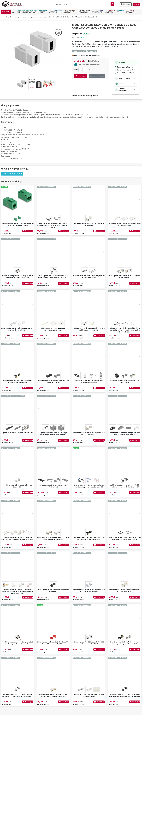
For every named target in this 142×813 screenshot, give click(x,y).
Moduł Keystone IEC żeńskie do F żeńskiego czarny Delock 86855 (53, 590)
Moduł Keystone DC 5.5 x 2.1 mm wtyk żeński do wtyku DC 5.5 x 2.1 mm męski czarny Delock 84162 (124, 695)
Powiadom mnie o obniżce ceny (89, 65)
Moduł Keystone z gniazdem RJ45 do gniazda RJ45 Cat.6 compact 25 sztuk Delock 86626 (18, 276)
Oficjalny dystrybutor (121, 89)
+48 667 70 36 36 (11, 761)
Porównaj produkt (7, 233)
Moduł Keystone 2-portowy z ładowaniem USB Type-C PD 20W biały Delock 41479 (17, 329)
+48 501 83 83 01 (11, 764)
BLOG (41, 783)
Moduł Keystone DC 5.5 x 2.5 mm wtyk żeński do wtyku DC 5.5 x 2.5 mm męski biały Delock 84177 (53, 276)
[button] (124, 4)
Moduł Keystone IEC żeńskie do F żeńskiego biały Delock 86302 (89, 224)
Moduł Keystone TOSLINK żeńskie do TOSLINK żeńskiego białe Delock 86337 (89, 643)
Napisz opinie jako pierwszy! (88, 96)
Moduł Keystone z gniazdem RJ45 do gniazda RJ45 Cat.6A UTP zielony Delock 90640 (18, 224)
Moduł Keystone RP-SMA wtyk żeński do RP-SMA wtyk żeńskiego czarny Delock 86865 (89, 538)
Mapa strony (43, 780)
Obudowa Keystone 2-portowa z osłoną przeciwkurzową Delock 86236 (53, 329)
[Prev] (38, 199)
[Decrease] (80, 70)
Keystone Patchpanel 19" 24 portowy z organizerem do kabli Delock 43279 (89, 276)
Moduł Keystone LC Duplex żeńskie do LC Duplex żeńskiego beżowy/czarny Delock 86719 (125, 643)
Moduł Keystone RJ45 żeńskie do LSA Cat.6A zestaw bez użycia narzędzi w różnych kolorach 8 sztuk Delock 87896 (17, 591)
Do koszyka (28, 231)
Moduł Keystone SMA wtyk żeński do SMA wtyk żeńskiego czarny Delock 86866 (17, 381)
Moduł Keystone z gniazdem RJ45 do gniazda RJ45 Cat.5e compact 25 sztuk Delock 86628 (18, 643)
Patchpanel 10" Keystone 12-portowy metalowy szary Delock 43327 (89, 695)
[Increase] (89, 70)
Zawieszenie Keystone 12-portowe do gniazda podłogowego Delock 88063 (89, 381)
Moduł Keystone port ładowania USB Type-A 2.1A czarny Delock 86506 (53, 381)
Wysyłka (120, 62)
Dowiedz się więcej (124, 779)
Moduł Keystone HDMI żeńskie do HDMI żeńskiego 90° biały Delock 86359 (124, 590)
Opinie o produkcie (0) (15, 168)
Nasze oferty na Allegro (47, 770)
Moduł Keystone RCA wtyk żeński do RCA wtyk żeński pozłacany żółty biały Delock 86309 (53, 695)
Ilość (75, 70)
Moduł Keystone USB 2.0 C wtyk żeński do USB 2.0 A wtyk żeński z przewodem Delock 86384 (125, 538)
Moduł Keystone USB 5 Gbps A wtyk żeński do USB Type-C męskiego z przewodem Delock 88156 (89, 486)
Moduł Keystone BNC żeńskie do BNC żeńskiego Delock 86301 (18, 486)
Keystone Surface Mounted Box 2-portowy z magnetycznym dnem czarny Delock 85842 (53, 433)
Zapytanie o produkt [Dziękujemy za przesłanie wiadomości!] (97, 76)
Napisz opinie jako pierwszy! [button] (12, 174)
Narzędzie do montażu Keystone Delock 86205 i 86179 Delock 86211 (53, 486)
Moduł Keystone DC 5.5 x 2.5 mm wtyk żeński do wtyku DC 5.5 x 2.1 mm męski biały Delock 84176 (124, 486)
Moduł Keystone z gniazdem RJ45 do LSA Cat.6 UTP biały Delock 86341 (124, 276)
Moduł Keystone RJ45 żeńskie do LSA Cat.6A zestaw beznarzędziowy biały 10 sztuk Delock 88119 (17, 538)
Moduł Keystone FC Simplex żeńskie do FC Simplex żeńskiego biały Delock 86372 (89, 329)
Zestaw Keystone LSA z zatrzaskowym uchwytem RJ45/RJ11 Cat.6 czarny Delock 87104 (124, 433)
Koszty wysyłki (44, 767)
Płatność (120, 83)
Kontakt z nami (44, 776)
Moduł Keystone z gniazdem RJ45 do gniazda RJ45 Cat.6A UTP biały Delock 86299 (89, 590)
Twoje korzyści (122, 78)
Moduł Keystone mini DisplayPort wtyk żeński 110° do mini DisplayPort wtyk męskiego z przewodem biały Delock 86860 (124, 330)
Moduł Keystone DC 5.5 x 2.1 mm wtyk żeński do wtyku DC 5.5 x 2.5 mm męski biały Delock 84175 (17, 695)
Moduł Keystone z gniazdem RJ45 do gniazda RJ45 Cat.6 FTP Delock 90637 (89, 433)
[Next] (68, 199)
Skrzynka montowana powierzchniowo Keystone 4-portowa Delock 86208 (125, 224)
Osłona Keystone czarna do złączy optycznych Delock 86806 (124, 381)
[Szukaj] (110, 4)
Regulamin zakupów (46, 764)
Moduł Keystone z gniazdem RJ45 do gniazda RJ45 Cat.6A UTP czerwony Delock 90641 (53, 643)
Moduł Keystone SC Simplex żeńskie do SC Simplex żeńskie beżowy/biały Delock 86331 (53, 538)
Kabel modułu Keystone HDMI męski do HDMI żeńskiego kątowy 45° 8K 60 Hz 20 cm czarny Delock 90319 (53, 225)
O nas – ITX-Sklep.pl (46, 761)
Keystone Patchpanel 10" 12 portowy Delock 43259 (17, 432)
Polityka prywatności (46, 773)
